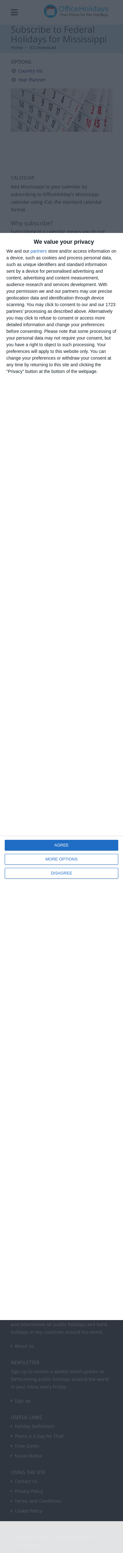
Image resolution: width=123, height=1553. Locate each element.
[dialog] (61, 776)
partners (39, 251)
